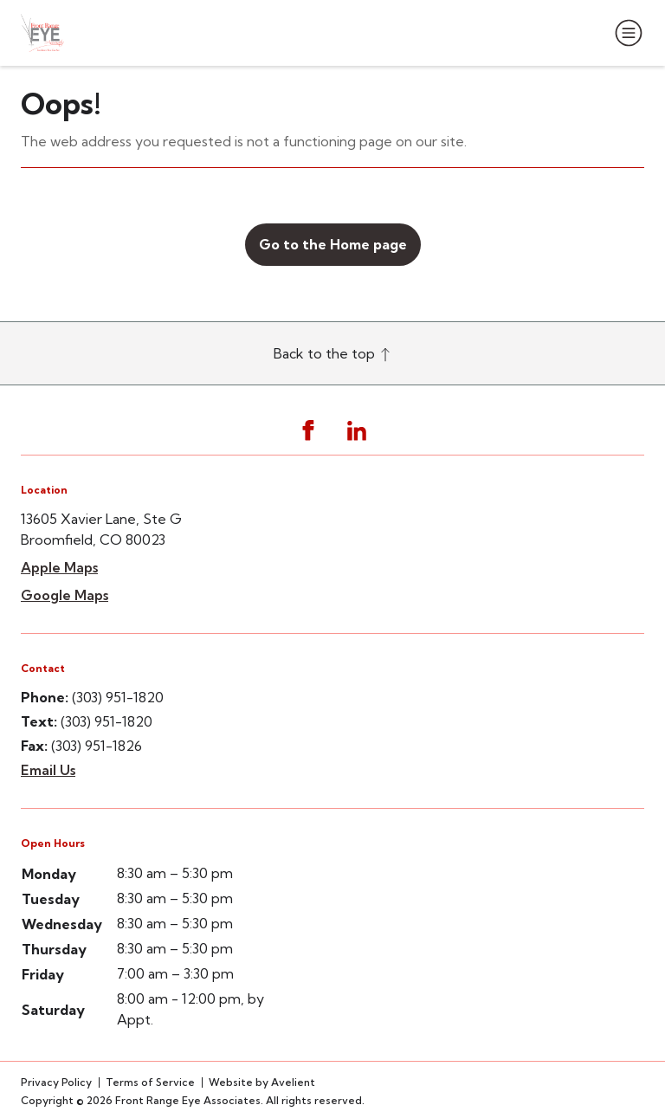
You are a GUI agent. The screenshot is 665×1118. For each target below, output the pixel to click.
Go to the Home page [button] (333, 244)
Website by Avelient (262, 1082)
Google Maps (64, 595)
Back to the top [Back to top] (333, 353)
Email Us (48, 770)
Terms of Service (150, 1082)
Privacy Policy (56, 1082)
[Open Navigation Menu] (625, 33)
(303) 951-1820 (118, 697)
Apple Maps (59, 567)
